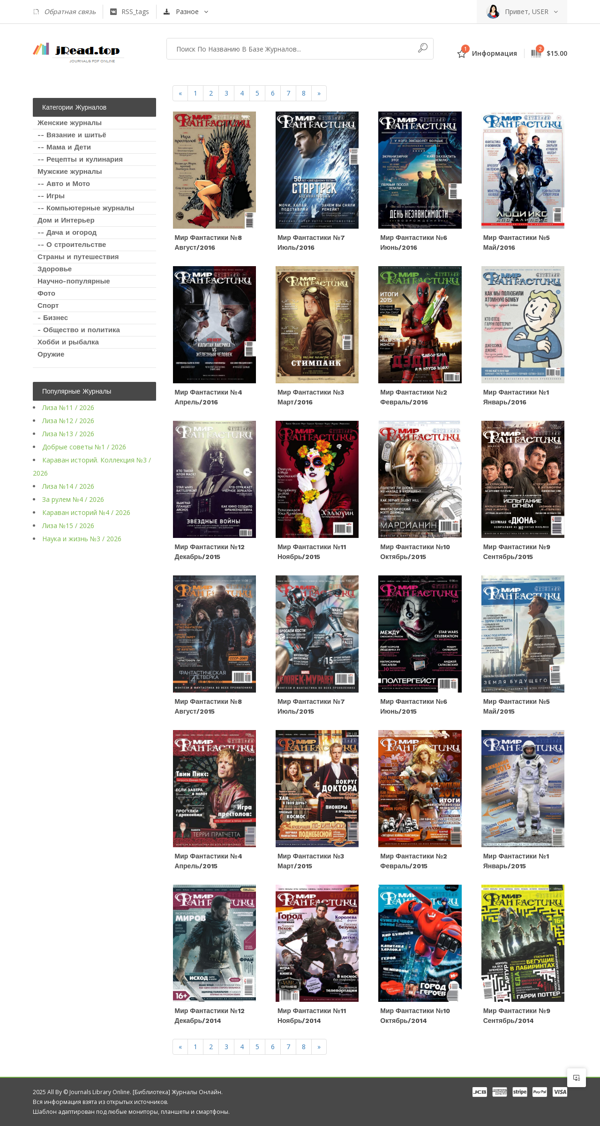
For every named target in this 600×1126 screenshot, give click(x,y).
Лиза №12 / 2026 (68, 420)
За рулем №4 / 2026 (73, 499)
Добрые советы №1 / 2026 (84, 446)
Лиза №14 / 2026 (68, 486)
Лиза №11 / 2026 (68, 407)
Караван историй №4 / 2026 (86, 512)
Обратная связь (64, 12)
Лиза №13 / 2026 (68, 433)
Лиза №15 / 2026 (68, 525)
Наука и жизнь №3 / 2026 (81, 538)
